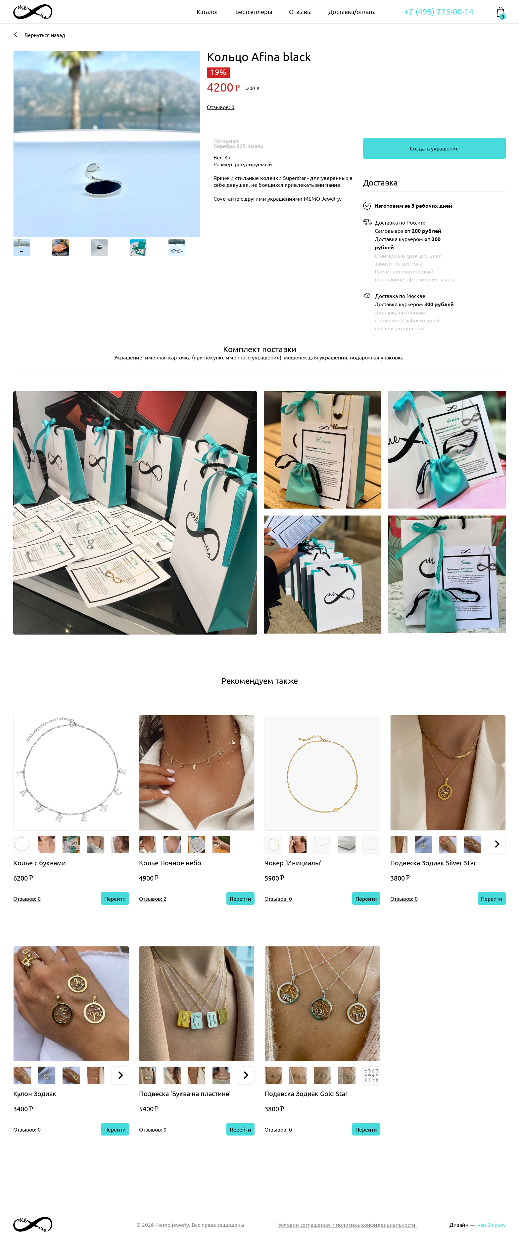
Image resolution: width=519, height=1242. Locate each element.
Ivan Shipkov (491, 1224)
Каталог (208, 11)
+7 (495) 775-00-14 (439, 12)
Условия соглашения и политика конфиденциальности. (347, 1224)
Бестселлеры (253, 11)
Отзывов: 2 (152, 898)
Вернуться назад (39, 34)
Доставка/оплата (352, 11)
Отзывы (300, 11)
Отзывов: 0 (220, 106)
